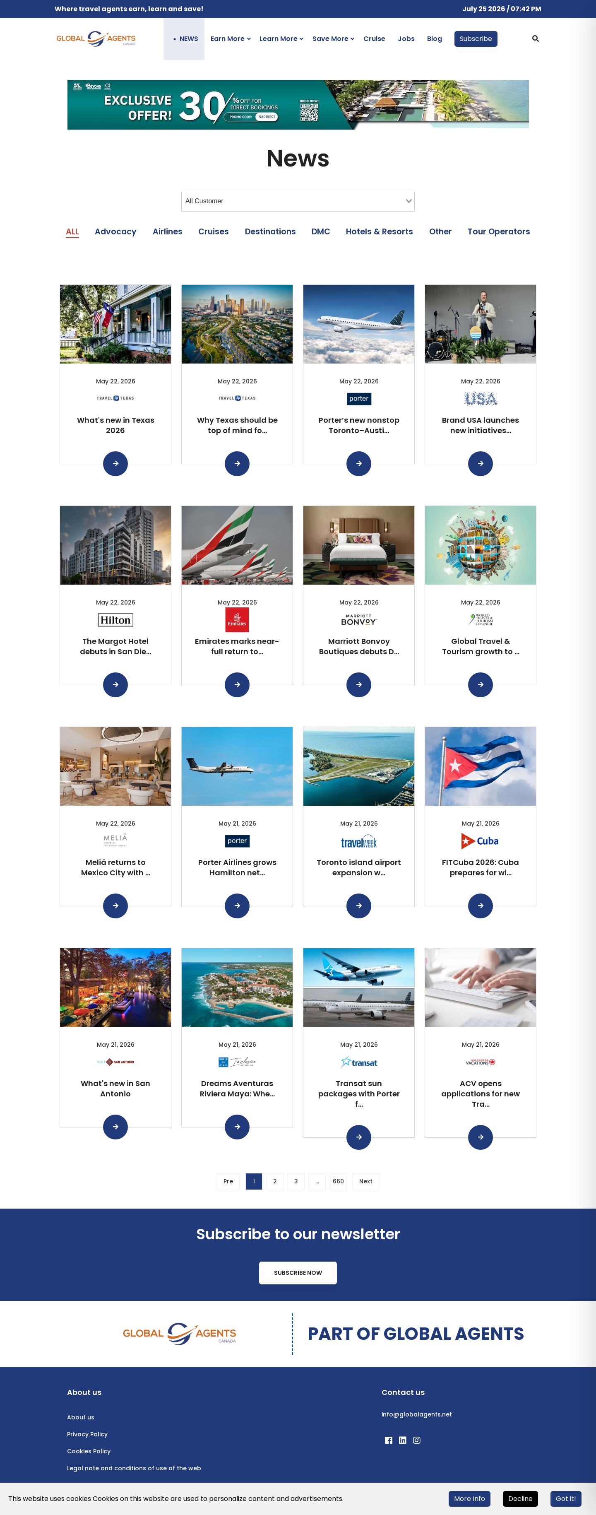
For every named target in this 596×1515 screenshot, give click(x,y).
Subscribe (476, 38)
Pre (228, 1181)
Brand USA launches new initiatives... (480, 425)
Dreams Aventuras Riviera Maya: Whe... (237, 1088)
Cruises (213, 231)
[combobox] (298, 201)
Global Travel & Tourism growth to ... (480, 646)
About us (80, 1417)
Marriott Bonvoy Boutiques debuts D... (359, 646)
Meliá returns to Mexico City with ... (115, 867)
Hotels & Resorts (379, 231)
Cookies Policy (89, 1451)
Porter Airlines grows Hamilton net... (237, 867)
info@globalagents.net (417, 1414)
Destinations (270, 231)
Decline (520, 1498)
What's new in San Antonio (115, 1088)
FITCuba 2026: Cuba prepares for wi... (480, 867)
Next (365, 1181)
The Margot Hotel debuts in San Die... (115, 646)
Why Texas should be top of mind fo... (237, 425)
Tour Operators (499, 231)
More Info (469, 1498)
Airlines (168, 231)
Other (440, 231)
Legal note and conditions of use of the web (134, 1468)
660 (338, 1181)
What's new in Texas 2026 (115, 425)
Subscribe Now (298, 1273)
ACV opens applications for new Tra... (480, 1093)
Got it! (566, 1498)
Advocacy (116, 231)
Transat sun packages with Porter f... (359, 1093)
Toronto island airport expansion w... (359, 867)
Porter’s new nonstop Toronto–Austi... (359, 425)
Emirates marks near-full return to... (237, 646)
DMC (321, 231)
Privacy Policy (87, 1434)
